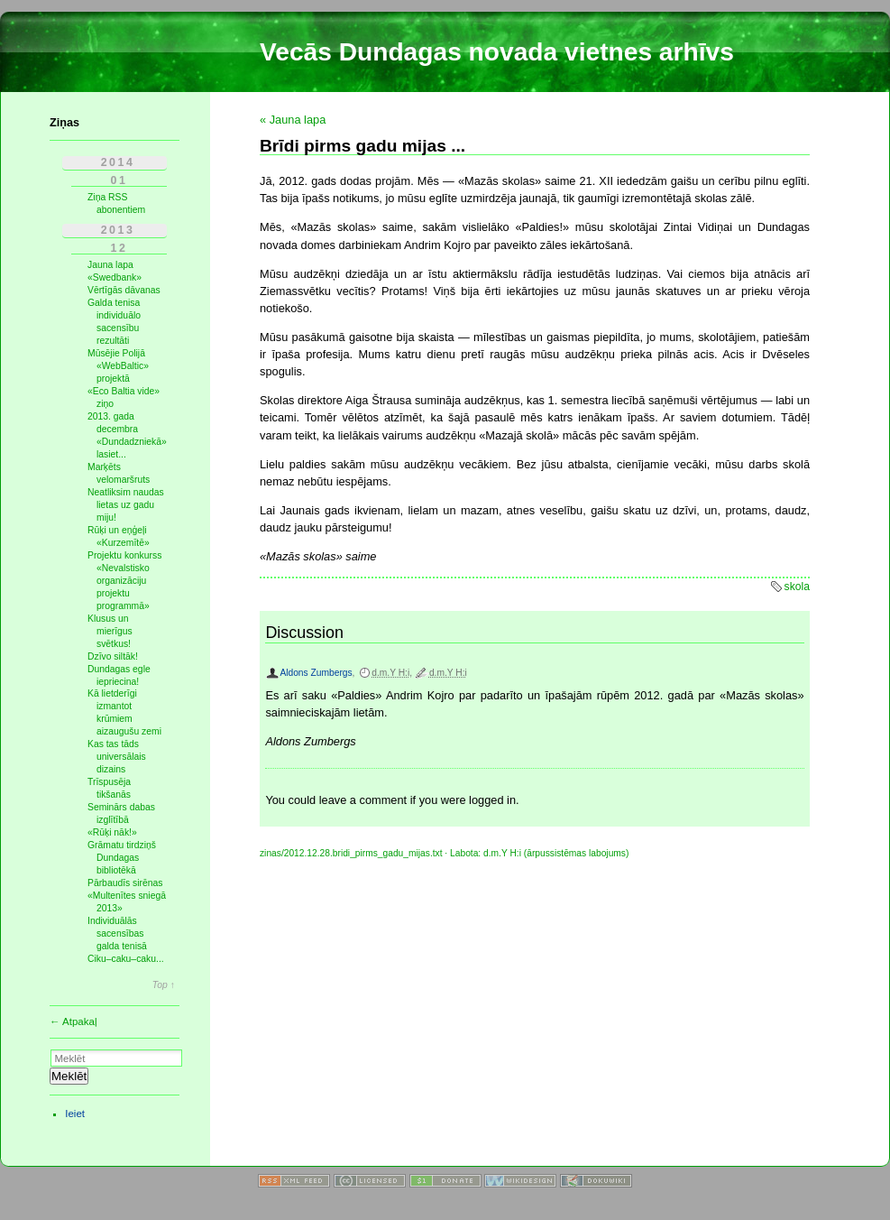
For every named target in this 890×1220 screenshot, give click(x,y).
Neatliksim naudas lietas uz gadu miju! (125, 504)
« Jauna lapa (293, 119)
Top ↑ (163, 985)
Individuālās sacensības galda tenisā (117, 933)
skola (797, 586)
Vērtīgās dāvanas (124, 290)
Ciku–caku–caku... (125, 959)
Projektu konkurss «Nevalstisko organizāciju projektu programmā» (124, 580)
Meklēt (69, 1076)
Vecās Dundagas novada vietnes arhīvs (497, 52)
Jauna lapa (110, 265)
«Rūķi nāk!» (112, 832)
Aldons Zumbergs (316, 673)
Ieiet (75, 1113)
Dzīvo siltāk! (112, 656)
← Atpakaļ (73, 1021)
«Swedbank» (114, 277)
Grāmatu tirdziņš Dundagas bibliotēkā (121, 857)
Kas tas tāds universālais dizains (116, 756)
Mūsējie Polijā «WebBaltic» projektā (118, 366)
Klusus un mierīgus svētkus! (110, 631)
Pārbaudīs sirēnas (125, 883)
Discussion (304, 633)
